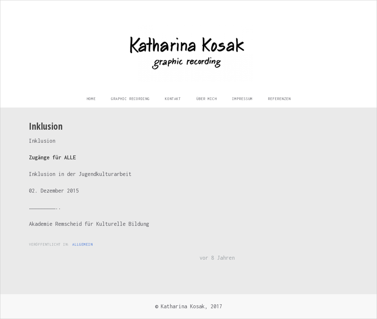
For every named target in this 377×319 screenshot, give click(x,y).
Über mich (206, 99)
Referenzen (279, 99)
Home (91, 99)
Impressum (242, 99)
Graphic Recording (130, 99)
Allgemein (82, 244)
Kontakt (173, 99)
